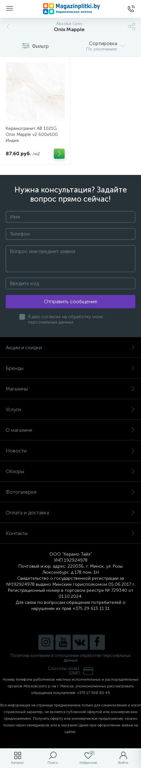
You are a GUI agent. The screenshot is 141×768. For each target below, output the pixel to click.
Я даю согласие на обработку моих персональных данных (65, 319)
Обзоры (70, 471)
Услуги (70, 409)
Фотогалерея (70, 492)
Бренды (70, 368)
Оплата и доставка (70, 513)
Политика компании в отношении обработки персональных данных (70, 658)
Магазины (70, 389)
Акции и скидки (70, 347)
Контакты (70, 533)
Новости (70, 451)
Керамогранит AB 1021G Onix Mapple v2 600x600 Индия (32, 134)
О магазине (70, 430)
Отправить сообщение (70, 301)
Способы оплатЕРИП (70, 671)
